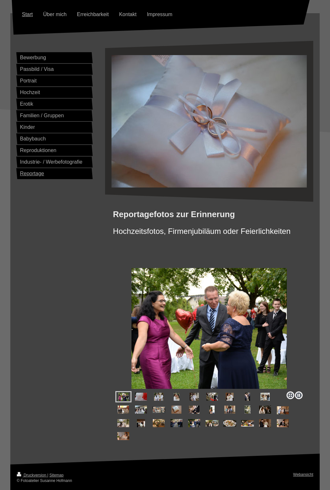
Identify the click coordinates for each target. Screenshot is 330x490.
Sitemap (56, 475)
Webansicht (303, 474)
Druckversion (32, 475)
